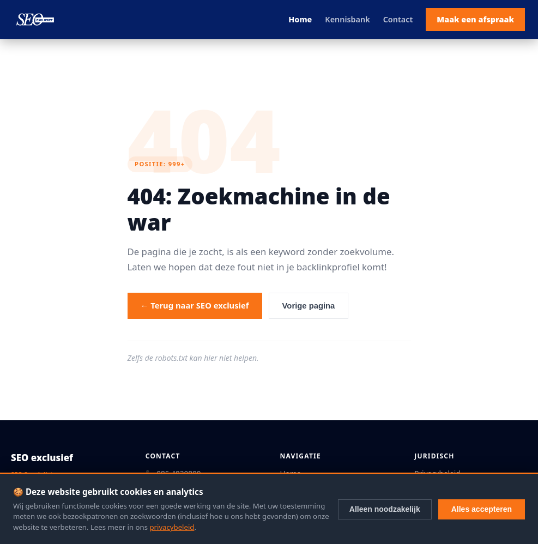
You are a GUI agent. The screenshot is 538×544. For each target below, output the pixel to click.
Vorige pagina (308, 305)
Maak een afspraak (475, 19)
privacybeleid (171, 527)
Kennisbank (347, 19)
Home (300, 19)
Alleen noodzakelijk (384, 509)
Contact (398, 19)
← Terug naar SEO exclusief (195, 305)
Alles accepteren (481, 509)
